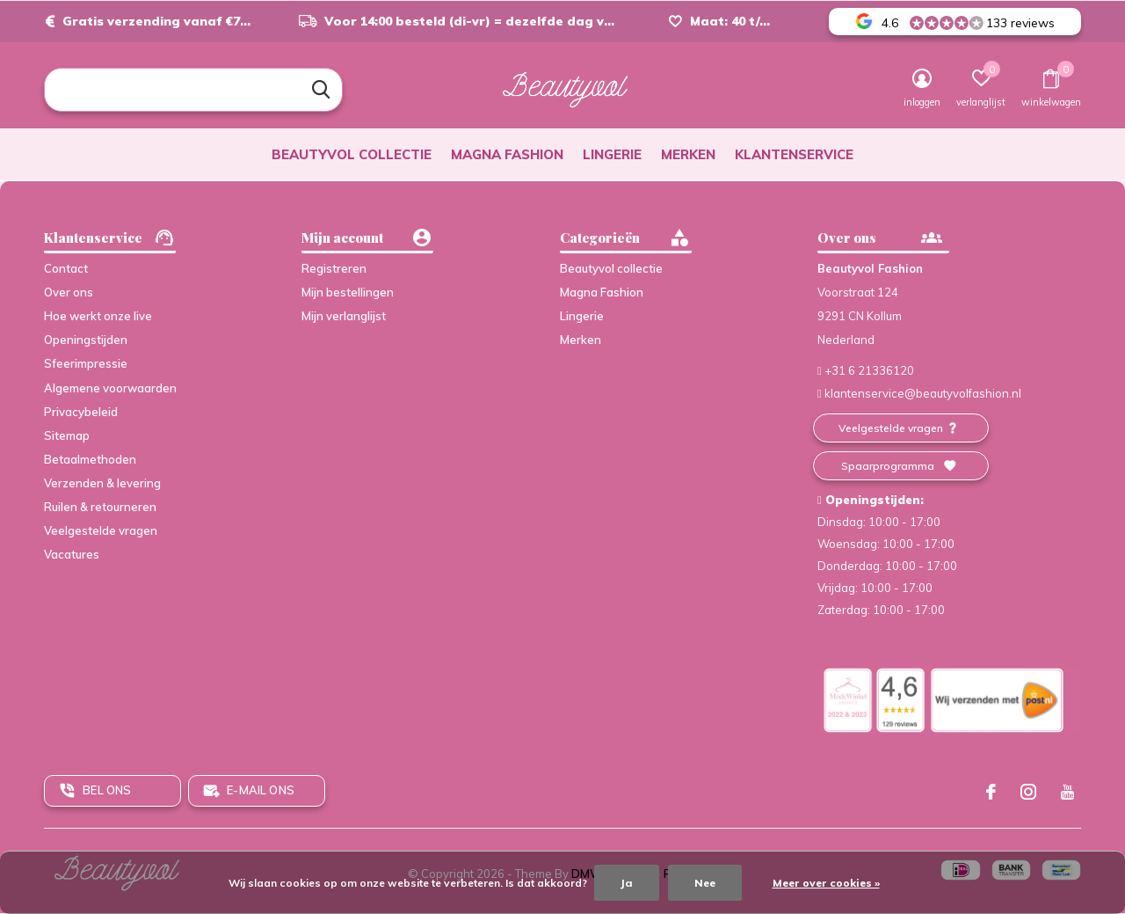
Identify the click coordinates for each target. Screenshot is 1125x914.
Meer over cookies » (826, 882)
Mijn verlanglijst (343, 316)
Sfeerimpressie (85, 363)
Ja (627, 882)
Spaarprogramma (887, 465)
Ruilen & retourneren (100, 507)
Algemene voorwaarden (110, 388)
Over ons (68, 292)
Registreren (334, 268)
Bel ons (107, 790)
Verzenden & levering (102, 483)
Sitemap (67, 435)
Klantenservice (794, 154)
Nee (704, 882)
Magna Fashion (507, 154)
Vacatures (71, 554)
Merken (688, 154)
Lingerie (612, 154)
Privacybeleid (81, 412)
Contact (66, 268)
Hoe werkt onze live (98, 316)
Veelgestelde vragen (100, 530)
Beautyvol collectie (352, 154)
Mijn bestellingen (347, 292)
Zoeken (318, 90)
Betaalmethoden (90, 459)
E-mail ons (260, 790)
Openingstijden (85, 340)
